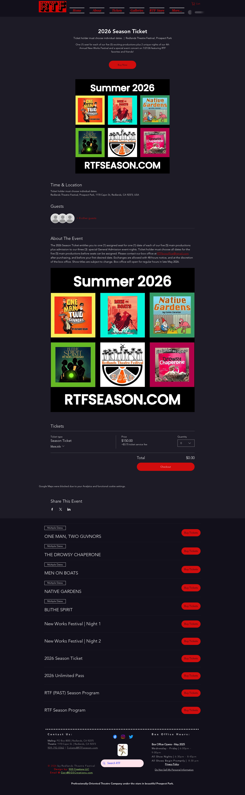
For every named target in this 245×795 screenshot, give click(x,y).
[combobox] (186, 443)
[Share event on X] (60, 509)
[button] (97, 10)
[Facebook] (115, 736)
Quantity (182, 436)
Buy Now (122, 64)
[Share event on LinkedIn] (69, 509)
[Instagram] (123, 736)
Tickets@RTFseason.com (82, 747)
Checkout (165, 466)
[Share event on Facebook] (52, 509)
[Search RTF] (122, 763)
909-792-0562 (56, 747)
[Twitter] (131, 736)
